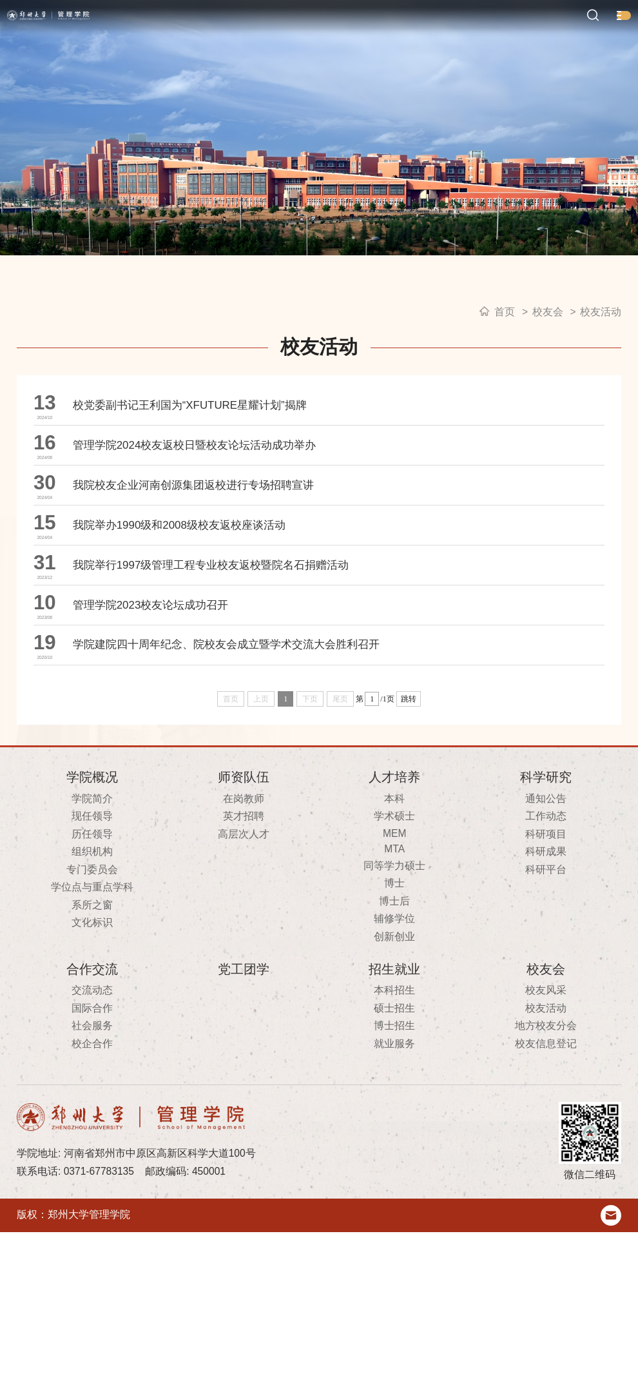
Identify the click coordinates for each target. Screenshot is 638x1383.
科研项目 (545, 984)
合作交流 (92, 1120)
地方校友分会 (546, 1177)
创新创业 (394, 1087)
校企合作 (92, 1194)
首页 (504, 311)
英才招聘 (243, 966)
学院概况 (92, 928)
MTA (394, 999)
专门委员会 (92, 1020)
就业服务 (394, 1194)
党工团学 (243, 1120)
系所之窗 (92, 1055)
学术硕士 (394, 966)
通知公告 (545, 949)
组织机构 (92, 1002)
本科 (394, 949)
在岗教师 (243, 949)
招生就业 (394, 1120)
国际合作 (92, 1158)
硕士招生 (394, 1158)
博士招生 (394, 1177)
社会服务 (92, 1177)
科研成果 (545, 1002)
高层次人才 (243, 984)
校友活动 (600, 311)
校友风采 (545, 1141)
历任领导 (92, 984)
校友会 (547, 311)
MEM (394, 984)
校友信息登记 (546, 1194)
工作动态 (545, 966)
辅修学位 (394, 1069)
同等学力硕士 (394, 1016)
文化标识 (92, 1073)
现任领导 (92, 966)
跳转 (408, 849)
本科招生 (394, 1141)
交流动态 (92, 1141)
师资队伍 (243, 928)
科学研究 (546, 928)
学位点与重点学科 (92, 1037)
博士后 (394, 1051)
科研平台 (545, 1020)
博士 (394, 1033)
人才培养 (394, 928)
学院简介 (92, 949)
